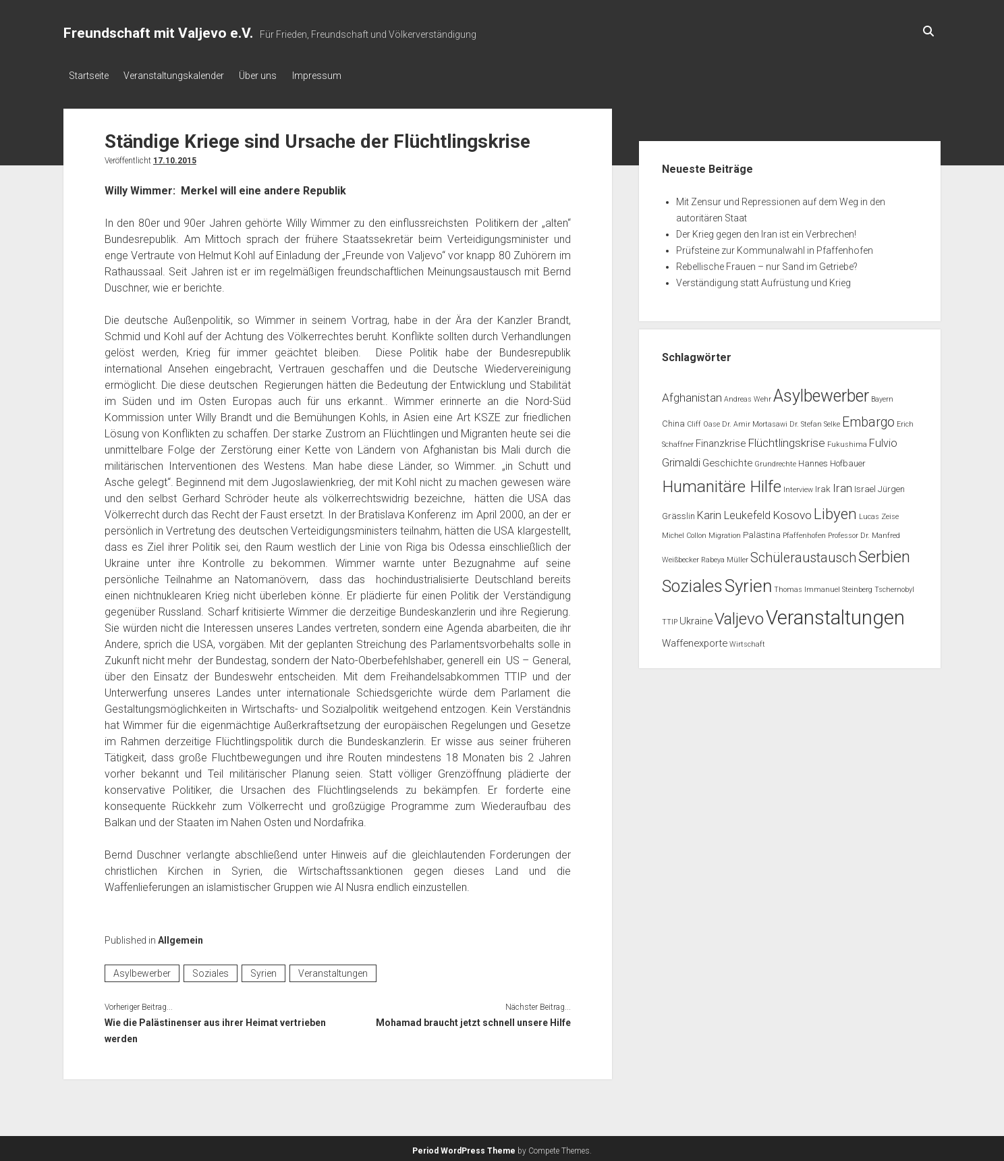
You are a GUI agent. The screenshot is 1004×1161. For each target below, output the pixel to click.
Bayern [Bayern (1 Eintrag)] (882, 396)
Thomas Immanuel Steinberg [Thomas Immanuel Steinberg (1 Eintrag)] (823, 586)
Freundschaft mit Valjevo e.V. (158, 33)
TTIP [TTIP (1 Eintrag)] (669, 619)
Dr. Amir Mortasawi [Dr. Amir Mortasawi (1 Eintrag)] (754, 420)
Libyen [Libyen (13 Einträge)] (835, 510)
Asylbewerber (142, 970)
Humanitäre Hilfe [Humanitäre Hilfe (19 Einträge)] (721, 483)
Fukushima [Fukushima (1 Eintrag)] (847, 441)
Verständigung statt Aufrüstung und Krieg (763, 279)
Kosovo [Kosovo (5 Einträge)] (792, 511)
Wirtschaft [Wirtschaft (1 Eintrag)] (747, 641)
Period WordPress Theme (463, 1147)
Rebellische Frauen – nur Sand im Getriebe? (767, 263)
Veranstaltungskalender (179, 75)
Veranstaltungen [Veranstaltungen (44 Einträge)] (835, 614)
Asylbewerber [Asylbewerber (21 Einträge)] (821, 392)
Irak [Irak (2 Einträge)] (823, 486)
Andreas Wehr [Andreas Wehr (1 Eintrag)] (747, 396)
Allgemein (180, 937)
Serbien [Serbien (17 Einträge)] (884, 553)
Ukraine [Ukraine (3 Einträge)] (696, 618)
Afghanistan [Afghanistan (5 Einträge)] (692, 394)
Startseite (89, 75)
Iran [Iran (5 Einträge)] (842, 484)
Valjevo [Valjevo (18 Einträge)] (739, 616)
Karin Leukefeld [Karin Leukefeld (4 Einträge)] (734, 512)
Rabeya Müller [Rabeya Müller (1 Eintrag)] (724, 556)
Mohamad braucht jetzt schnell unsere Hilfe (473, 1019)
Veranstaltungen (333, 970)
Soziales (210, 970)
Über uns (268, 75)
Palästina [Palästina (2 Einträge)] (762, 532)
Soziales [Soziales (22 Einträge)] (692, 583)
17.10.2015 (174, 157)
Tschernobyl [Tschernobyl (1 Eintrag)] (894, 586)
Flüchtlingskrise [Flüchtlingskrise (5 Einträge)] (786, 440)
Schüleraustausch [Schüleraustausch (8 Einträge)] (803, 554)
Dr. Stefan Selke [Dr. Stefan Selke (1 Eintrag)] (814, 420)
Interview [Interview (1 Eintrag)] (798, 486)
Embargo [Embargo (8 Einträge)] (868, 419)
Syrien (263, 970)
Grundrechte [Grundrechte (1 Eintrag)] (775, 460)
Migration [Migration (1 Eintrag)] (724, 533)
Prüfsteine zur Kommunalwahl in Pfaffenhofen (774, 247)
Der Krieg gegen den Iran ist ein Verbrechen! (766, 230)
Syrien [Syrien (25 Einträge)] (748, 582)
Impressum (332, 75)
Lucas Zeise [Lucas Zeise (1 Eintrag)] (879, 513)
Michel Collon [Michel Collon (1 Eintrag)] (684, 533)
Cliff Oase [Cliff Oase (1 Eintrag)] (703, 420)
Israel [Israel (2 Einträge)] (865, 486)
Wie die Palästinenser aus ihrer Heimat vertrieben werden (215, 1027)
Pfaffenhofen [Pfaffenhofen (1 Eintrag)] (804, 533)
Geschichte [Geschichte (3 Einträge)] (727, 460)
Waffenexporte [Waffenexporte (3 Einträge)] (694, 640)
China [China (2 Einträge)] (673, 420)
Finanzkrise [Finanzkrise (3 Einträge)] (721, 441)
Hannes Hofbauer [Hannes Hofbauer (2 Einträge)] (832, 460)
